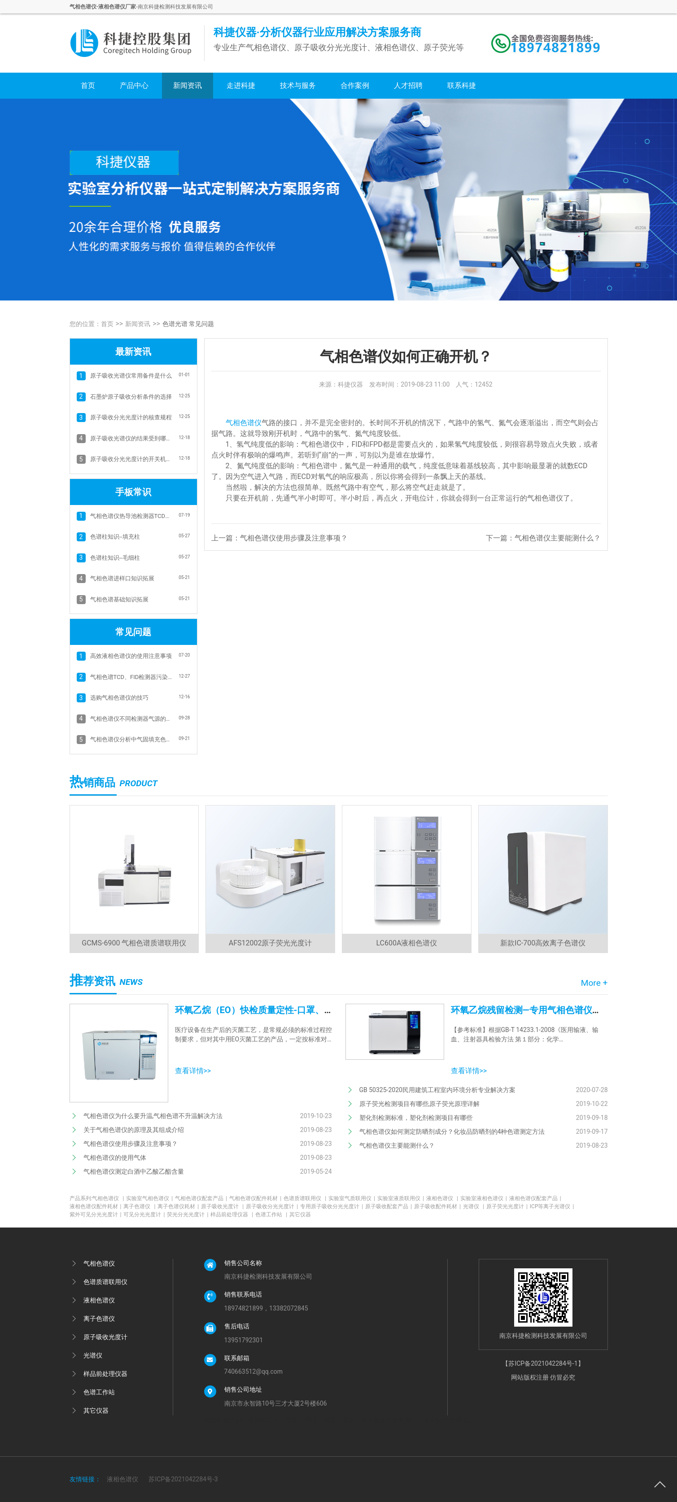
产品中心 (134, 85)
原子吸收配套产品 (388, 1206)
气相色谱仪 (244, 422)
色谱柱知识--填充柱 (115, 536)
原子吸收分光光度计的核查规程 (131, 417)
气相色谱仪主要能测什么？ (558, 538)
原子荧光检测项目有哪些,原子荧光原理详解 (419, 1103)
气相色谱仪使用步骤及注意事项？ (294, 538)
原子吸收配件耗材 (437, 1206)
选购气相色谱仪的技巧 (119, 697)
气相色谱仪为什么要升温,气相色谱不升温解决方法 (153, 1115)
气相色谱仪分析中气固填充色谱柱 (131, 739)
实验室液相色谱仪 (483, 1198)
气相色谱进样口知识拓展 (122, 578)
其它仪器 (300, 1214)
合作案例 (355, 85)
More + (594, 983)
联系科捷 (461, 85)
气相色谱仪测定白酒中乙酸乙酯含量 (133, 1171)
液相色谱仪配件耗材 (96, 1206)
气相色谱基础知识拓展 (119, 599)
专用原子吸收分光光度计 (331, 1206)
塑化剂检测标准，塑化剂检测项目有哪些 (415, 1117)
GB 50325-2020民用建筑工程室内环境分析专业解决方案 (437, 1089)
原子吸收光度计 (222, 1206)
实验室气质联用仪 (351, 1198)
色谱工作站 (271, 1214)
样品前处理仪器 (231, 1214)
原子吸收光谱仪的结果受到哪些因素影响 (131, 438)
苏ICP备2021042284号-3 (183, 1479)
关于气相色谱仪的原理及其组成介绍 (133, 1129)
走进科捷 (241, 85)
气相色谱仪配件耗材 (255, 1198)
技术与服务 (298, 85)
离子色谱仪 (139, 1206)
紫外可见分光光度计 (96, 1214)
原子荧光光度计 (507, 1206)
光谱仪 (473, 1206)
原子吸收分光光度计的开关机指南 (131, 459)
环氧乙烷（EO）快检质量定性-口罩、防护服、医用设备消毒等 (299, 1010)
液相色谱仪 (442, 1198)
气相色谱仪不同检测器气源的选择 (131, 718)
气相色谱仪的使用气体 (114, 1157)
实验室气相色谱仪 (149, 1198)
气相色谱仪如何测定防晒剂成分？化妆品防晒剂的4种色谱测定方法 (452, 1131)
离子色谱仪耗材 (178, 1206)
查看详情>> (193, 1071)
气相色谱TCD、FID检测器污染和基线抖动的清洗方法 (131, 677)
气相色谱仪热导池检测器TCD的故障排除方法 (131, 516)
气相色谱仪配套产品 (201, 1198)
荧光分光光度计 (187, 1214)
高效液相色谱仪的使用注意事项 (131, 656)
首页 (88, 85)
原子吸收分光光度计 (272, 1206)
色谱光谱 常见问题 (188, 323)
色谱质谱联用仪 (305, 1198)
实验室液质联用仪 (400, 1198)
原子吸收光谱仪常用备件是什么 (131, 375)
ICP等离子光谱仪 (552, 1206)
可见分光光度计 (144, 1214)
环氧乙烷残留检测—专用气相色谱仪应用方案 (539, 1010)
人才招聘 (408, 85)
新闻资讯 (187, 85)
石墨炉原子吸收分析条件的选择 (131, 396)
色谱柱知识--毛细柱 (115, 557)
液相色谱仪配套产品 (535, 1198)
